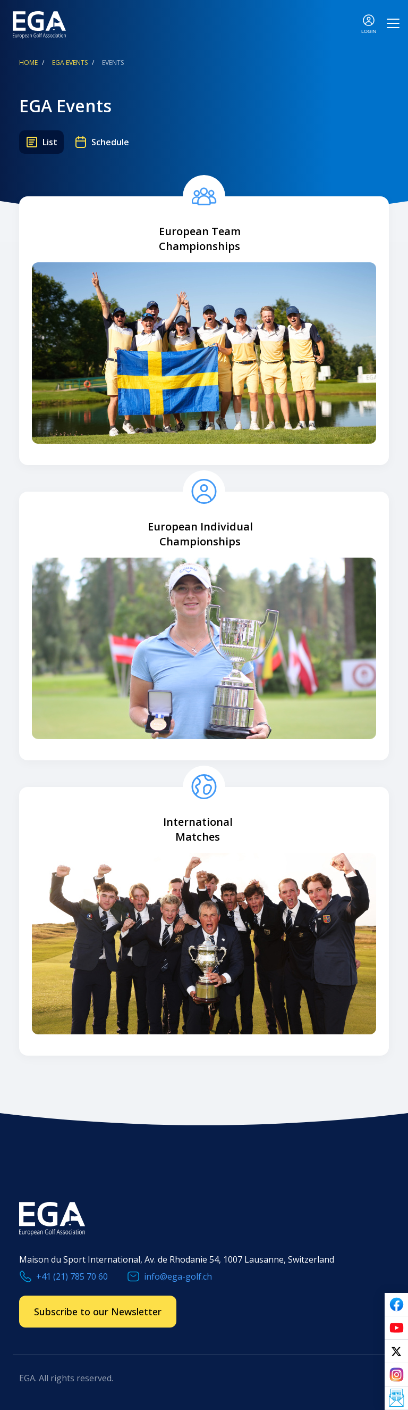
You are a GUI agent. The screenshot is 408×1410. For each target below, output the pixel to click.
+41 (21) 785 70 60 (72, 1276)
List (49, 142)
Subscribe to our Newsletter (98, 1311)
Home (28, 62)
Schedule (110, 142)
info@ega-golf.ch (178, 1276)
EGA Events (70, 62)
